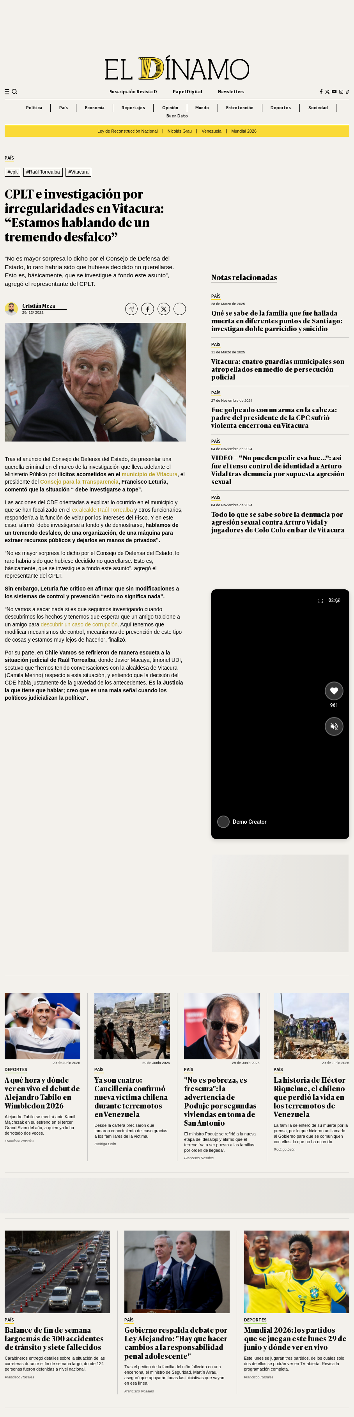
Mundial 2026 (244, 131)
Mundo (202, 107)
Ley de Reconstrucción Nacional (127, 131)
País (63, 107)
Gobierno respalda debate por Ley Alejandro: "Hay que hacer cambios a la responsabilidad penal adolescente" (175, 1342)
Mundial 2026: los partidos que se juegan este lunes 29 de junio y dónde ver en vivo (295, 1338)
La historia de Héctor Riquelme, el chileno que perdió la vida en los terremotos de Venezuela (309, 1096)
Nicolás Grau (180, 131)
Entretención (239, 107)
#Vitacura (78, 172)
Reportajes (133, 107)
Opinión (170, 107)
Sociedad (318, 107)
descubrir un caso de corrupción (79, 624)
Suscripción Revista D (133, 91)
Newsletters (231, 91)
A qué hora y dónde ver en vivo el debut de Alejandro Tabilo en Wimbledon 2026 (42, 1092)
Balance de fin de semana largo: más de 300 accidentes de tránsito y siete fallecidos (54, 1338)
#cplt (12, 172)
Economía (94, 107)
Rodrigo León (105, 1144)
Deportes (281, 107)
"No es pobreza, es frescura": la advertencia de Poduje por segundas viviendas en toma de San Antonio (220, 1101)
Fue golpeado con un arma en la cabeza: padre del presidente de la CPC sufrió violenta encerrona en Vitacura (274, 417)
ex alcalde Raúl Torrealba (103, 510)
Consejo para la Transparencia (79, 482)
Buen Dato (177, 116)
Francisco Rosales (19, 1141)
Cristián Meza (38, 305)
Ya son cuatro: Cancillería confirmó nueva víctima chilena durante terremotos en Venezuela (131, 1096)
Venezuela (211, 131)
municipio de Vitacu (147, 474)
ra (175, 474)
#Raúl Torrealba (43, 172)
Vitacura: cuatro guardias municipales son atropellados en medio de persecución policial (277, 369)
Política (34, 107)
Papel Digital (187, 91)
